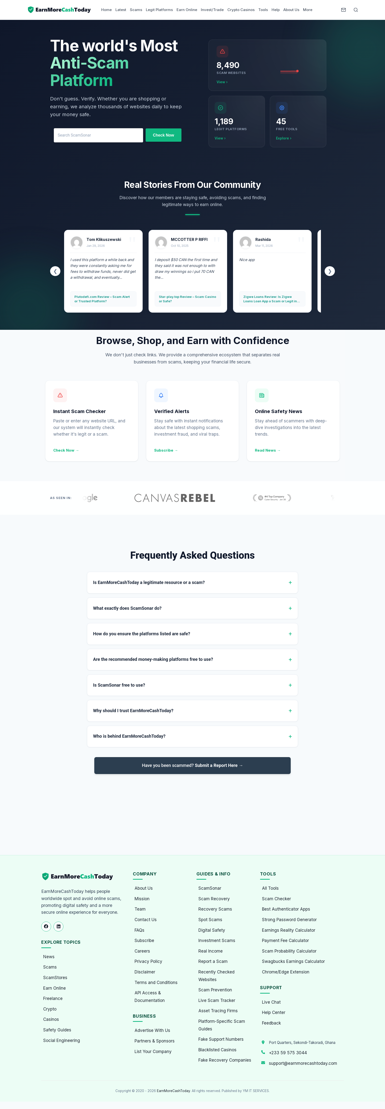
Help (276, 9)
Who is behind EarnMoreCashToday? (129, 736)
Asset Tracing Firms (218, 1010)
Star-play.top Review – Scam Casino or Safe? (187, 299)
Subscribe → (166, 450)
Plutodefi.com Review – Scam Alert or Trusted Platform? (102, 299)
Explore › (283, 138)
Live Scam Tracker (216, 1000)
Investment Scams (216, 940)
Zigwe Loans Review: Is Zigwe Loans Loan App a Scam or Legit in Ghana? (270, 299)
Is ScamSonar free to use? (119, 685)
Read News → (268, 450)
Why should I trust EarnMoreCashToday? (133, 710)
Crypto (49, 1009)
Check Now (163, 135)
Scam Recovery (214, 898)
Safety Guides (57, 1029)
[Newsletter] (343, 10)
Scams (136, 9)
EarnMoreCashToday (173, 1091)
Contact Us (146, 919)
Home (106, 9)
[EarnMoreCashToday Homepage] (79, 876)
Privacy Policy (148, 961)
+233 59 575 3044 (288, 1052)
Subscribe (144, 940)
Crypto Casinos (241, 9)
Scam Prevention (215, 989)
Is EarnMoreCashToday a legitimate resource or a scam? (149, 582)
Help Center (273, 1012)
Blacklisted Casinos (217, 1049)
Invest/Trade (212, 9)
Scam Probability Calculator (289, 951)
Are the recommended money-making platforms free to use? (153, 659)
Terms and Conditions (156, 982)
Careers (142, 951)
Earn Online (187, 9)
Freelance (53, 998)
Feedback (271, 1023)
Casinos (51, 1019)
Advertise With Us (152, 1030)
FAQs (139, 930)
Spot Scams (210, 919)
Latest (120, 9)
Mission (142, 898)
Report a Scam (213, 961)
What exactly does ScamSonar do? (127, 608)
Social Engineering (61, 1040)
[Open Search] (355, 10)
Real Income (210, 951)
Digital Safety (211, 930)
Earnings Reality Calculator (288, 930)
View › (222, 82)
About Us (291, 9)
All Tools (270, 888)
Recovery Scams (215, 909)
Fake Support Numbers (221, 1039)
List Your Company (153, 1051)
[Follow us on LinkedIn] (58, 926)
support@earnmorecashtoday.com (303, 1063)
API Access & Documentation (150, 996)
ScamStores (55, 977)
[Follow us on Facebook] (46, 926)
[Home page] (60, 10)
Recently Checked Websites (216, 976)
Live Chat (271, 1002)
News (49, 956)
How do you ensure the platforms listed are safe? (141, 633)
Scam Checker (276, 898)
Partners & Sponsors (155, 1041)
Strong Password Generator (289, 919)
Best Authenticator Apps (286, 909)
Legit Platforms (159, 9)
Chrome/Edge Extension (285, 972)
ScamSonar (209, 888)
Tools (263, 9)
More (307, 9)
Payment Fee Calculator (285, 940)
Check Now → (66, 450)
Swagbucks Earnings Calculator (293, 961)
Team (140, 909)
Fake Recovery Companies (224, 1060)
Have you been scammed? (192, 765)
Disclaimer (145, 972)
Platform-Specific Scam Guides (221, 1025)
